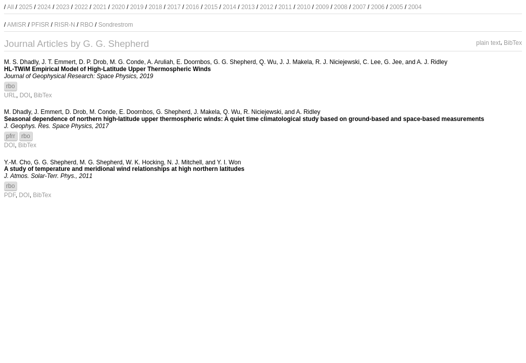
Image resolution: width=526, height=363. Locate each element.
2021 (100, 7)
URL (10, 95)
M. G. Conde (127, 62)
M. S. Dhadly (21, 62)
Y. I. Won (229, 162)
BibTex (513, 42)
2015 (211, 7)
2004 (415, 7)
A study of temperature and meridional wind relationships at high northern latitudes (124, 168)
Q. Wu (268, 62)
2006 (378, 7)
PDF (10, 195)
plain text (488, 42)
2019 (137, 7)
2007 (359, 7)
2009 (322, 7)
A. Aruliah (160, 62)
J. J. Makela (296, 62)
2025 (25, 7)
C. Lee (372, 62)
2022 (81, 7)
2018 (155, 7)
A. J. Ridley (432, 62)
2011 (285, 7)
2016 (192, 7)
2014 (229, 7)
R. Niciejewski (262, 111)
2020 (118, 7)
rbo (10, 86)
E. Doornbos (194, 62)
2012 (267, 7)
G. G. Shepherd (235, 62)
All (10, 7)
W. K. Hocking (145, 162)
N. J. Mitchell (184, 162)
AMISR (16, 24)
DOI (25, 95)
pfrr (10, 136)
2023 (63, 7)
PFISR (40, 24)
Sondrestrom (115, 24)
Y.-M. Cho (17, 162)
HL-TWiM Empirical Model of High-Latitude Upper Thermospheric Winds (107, 69)
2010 (303, 7)
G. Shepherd (173, 111)
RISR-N (64, 24)
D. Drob (75, 111)
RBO (86, 24)
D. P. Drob (92, 62)
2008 (341, 7)
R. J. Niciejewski (337, 62)
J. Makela (207, 111)
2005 (396, 7)
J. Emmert (48, 111)
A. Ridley (308, 111)
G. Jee (393, 62)
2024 (44, 7)
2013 (248, 7)
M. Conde (102, 111)
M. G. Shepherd (101, 162)
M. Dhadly (17, 111)
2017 (174, 7)
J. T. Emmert (58, 62)
